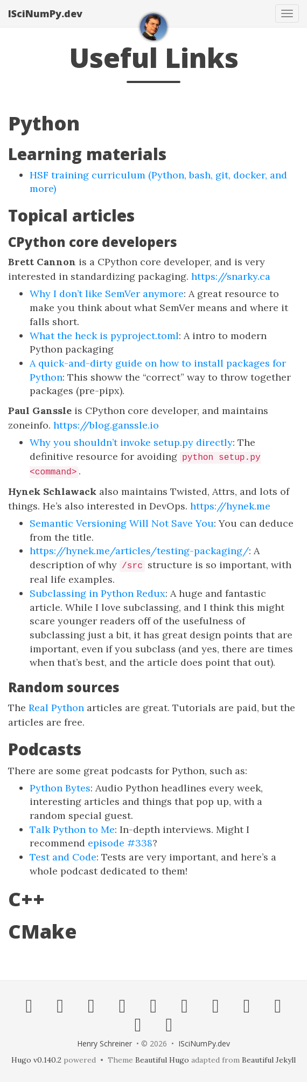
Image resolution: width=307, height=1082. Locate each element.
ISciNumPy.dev (45, 13)
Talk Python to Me (72, 829)
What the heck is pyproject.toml (104, 335)
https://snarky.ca (230, 276)
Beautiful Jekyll (269, 1060)
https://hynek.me (230, 506)
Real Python (56, 707)
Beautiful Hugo (162, 1060)
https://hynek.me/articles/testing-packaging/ (139, 551)
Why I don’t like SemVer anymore (107, 293)
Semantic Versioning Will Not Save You (122, 523)
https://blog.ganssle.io (106, 425)
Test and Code (63, 857)
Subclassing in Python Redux (97, 593)
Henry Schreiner (104, 1043)
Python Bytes (60, 788)
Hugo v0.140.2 (36, 1060)
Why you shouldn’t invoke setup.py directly (131, 442)
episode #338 (120, 843)
